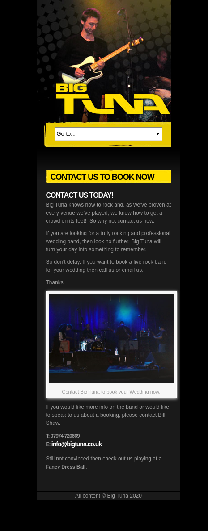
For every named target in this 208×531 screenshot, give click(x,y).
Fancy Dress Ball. (66, 466)
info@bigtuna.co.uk (76, 444)
